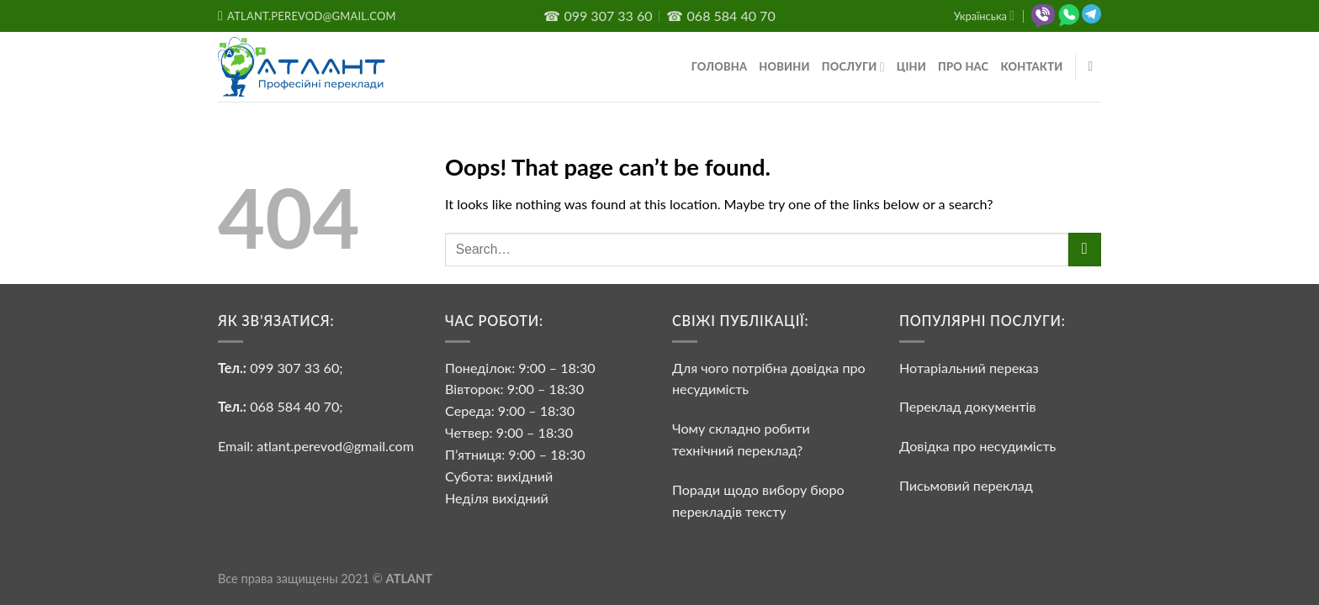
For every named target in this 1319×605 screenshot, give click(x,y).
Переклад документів (967, 406)
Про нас (963, 66)
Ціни (911, 66)
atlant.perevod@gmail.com (333, 446)
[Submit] (1084, 249)
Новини (784, 66)
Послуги (853, 67)
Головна (719, 66)
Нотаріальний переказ (969, 368)
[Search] (1095, 66)
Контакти (1031, 66)
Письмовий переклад (966, 485)
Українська (984, 16)
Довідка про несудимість (977, 446)
